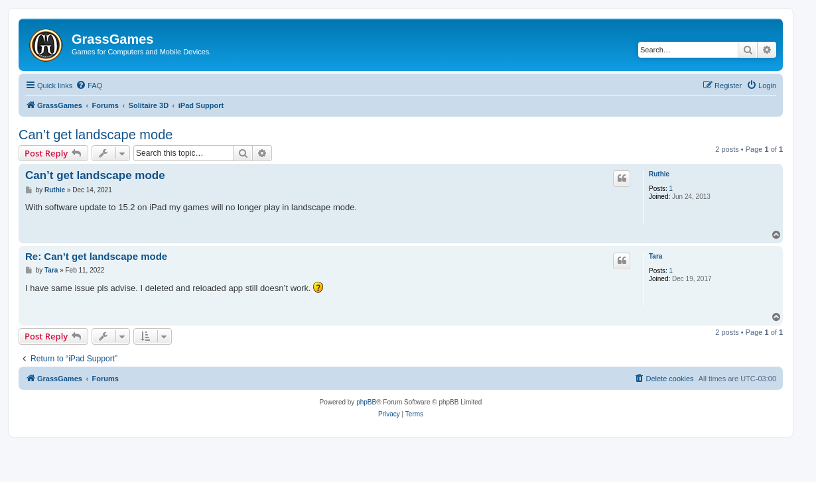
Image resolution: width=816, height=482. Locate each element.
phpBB (366, 402)
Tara (655, 256)
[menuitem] (89, 85)
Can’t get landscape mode (95, 134)
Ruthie (659, 174)
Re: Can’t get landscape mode (96, 256)
